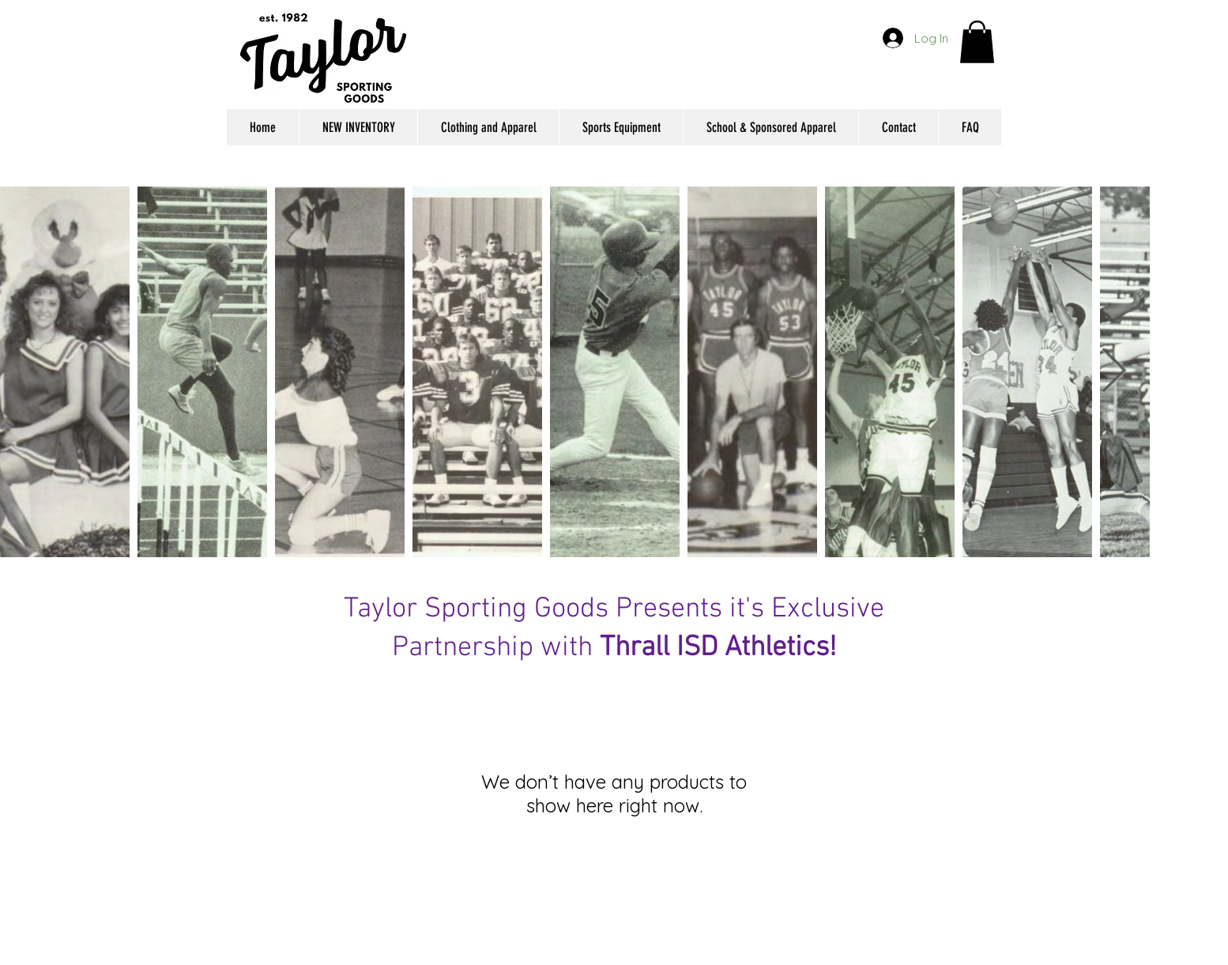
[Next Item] (1113, 372)
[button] (977, 42)
